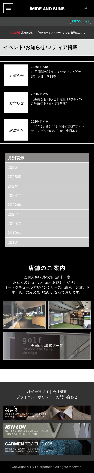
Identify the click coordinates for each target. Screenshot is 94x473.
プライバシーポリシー (34, 397)
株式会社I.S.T (38, 392)
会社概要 (60, 392)
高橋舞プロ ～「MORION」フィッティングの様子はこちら (47, 32)
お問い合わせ (66, 397)
